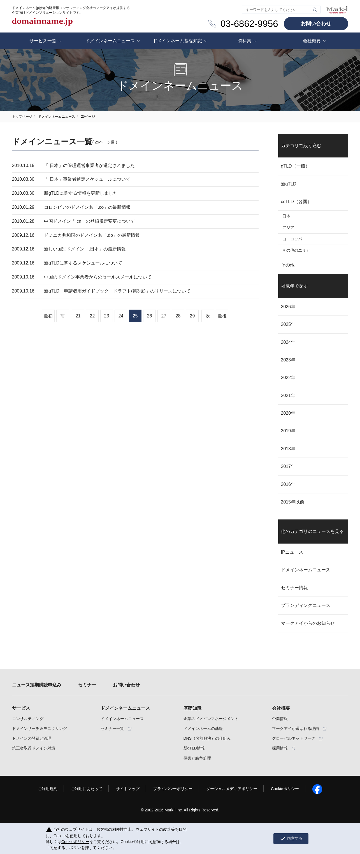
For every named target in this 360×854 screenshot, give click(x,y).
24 (121, 316)
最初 (48, 316)
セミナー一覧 (112, 728)
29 (192, 316)
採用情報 (280, 748)
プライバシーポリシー (172, 788)
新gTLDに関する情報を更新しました (81, 193)
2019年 (288, 430)
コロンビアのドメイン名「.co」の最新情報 (87, 207)
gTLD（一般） (295, 166)
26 (149, 316)
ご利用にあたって (86, 788)
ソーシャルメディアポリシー (231, 788)
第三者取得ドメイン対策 (33, 748)
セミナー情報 (294, 587)
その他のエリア (296, 250)
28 (178, 316)
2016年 (288, 484)
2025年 (288, 324)
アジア (288, 227)
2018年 (288, 448)
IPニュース (292, 552)
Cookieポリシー (285, 788)
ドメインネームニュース (110, 40)
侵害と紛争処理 (197, 758)
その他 (287, 265)
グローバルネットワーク (293, 738)
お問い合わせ (316, 23)
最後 (222, 316)
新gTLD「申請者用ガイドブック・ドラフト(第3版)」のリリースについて (117, 291)
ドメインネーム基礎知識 (177, 40)
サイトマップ (128, 788)
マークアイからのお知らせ (308, 623)
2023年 (288, 360)
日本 (286, 216)
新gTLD (288, 184)
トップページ (22, 117)
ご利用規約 (47, 788)
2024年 (288, 342)
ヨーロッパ (292, 239)
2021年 (288, 395)
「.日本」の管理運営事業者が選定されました (89, 165)
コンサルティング (27, 718)
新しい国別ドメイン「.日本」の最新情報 (85, 249)
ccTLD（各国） (296, 201)
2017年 (288, 466)
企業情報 (280, 718)
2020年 (288, 413)
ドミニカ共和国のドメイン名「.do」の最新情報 (92, 235)
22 (92, 316)
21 (78, 316)
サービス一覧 (42, 40)
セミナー (87, 685)
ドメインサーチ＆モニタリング (39, 728)
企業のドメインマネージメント (211, 718)
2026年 (288, 306)
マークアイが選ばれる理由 (295, 728)
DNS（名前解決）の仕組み (207, 738)
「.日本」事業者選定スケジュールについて (87, 179)
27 (163, 316)
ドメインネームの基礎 (203, 728)
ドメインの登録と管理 (31, 738)
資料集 (244, 40)
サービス (21, 708)
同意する (291, 838)
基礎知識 (192, 708)
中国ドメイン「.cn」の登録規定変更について (89, 221)
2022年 (288, 377)
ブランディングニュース (305, 605)
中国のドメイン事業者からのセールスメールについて (98, 277)
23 (106, 316)
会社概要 (312, 40)
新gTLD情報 (194, 748)
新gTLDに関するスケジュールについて (83, 263)
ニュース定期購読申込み (36, 685)
